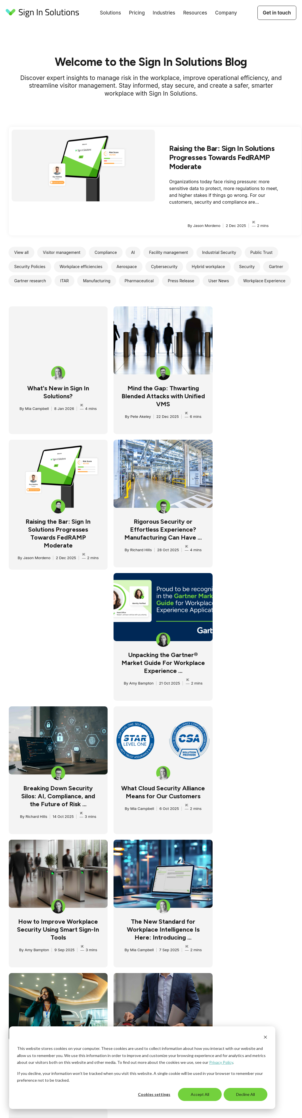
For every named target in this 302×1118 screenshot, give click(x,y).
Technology (133, 961)
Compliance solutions (200, 976)
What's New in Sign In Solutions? (56, 392)
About (243, 931)
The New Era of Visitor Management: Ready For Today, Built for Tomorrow (56, 798)
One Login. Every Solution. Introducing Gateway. (255, 794)
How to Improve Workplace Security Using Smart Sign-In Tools (155, 665)
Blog (184, 931)
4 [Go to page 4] (164, 868)
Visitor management (82, 931)
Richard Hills (33, 552)
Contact (245, 953)
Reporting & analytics (84, 976)
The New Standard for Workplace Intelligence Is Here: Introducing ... (255, 665)
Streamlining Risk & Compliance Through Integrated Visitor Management (155, 802)
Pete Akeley (132, 416)
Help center (191, 998)
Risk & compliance (81, 946)
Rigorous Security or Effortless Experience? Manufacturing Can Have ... (55, 532)
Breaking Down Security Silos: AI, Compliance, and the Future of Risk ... (255, 532)
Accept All (200, 1094)
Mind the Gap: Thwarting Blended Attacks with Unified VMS (155, 396)
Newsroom (190, 953)
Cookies (210, 1020)
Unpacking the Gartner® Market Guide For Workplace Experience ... (155, 532)
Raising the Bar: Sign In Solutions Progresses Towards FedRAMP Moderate (221, 157)
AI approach (249, 939)
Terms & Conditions (198, 968)
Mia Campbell (34, 408)
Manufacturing (135, 946)
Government (133, 939)
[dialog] (142, 1067)
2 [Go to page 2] (145, 868)
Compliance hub (195, 961)
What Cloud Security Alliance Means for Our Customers (56, 665)
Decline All (245, 1094)
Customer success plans (203, 983)
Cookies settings (154, 1094)
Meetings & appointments (88, 953)
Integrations (75, 961)
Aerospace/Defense (140, 931)
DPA (197, 1020)
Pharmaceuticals (137, 953)
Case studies (192, 946)
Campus (188, 939)
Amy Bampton (133, 552)
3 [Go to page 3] (154, 868)
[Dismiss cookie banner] (265, 1037)
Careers (245, 961)
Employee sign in (80, 939)
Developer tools (194, 990)
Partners (246, 946)
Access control (78, 968)
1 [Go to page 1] (136, 868)
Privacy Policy (221, 1062)
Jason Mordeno (233, 424)
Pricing (137, 13)
